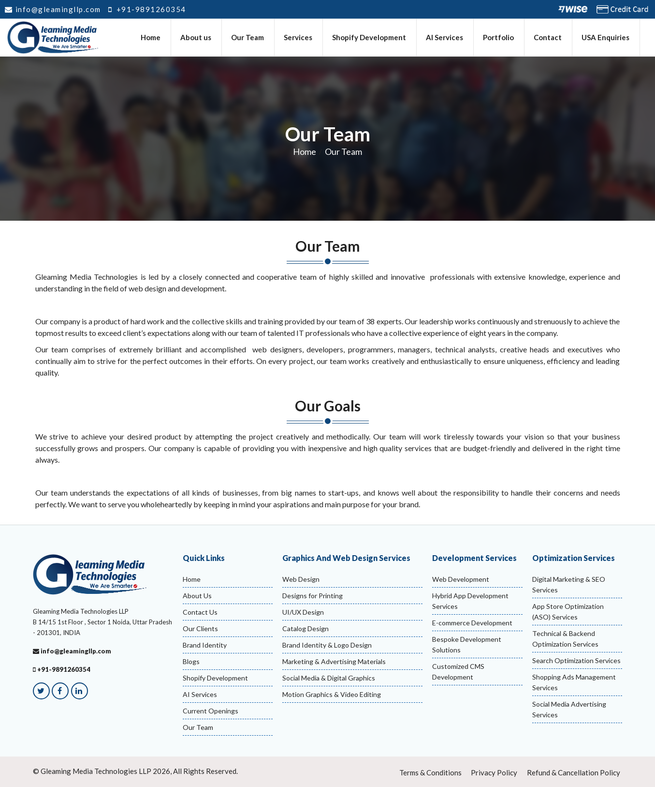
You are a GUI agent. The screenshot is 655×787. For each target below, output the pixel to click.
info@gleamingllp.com (53, 9)
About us (196, 37)
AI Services (445, 37)
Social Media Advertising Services (569, 709)
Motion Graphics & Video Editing (331, 694)
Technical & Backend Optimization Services (565, 638)
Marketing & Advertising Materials (334, 661)
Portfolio (498, 37)
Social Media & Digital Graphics (328, 678)
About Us (197, 595)
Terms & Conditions (430, 772)
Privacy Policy (494, 772)
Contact (548, 37)
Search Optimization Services (576, 660)
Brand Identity (205, 645)
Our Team (248, 37)
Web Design (301, 579)
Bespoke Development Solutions (466, 644)
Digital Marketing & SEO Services (568, 584)
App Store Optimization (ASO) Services (568, 611)
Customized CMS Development (458, 671)
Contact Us (200, 612)
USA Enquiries (606, 37)
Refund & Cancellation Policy (573, 772)
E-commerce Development (472, 623)
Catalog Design (305, 628)
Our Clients (200, 628)
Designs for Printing (312, 595)
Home (151, 37)
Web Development (460, 579)
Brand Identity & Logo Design (327, 645)
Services (298, 37)
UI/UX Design (303, 612)
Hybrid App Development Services (470, 600)
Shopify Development (370, 37)
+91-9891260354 (147, 9)
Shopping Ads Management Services (574, 682)
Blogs (191, 661)
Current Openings (210, 711)
